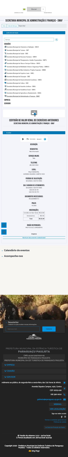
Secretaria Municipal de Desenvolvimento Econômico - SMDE (24, 80)
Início (4, 26)
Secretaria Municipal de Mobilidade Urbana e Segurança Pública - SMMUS (28, 67)
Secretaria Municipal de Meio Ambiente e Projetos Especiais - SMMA (26, 70)
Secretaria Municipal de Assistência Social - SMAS (21, 90)
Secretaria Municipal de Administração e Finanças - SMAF (23, 96)
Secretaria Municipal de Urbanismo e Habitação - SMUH (23, 47)
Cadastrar (49, 329)
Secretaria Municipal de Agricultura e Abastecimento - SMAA (24, 93)
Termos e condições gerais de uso (55, 420)
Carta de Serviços (12, 26)
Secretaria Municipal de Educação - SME (18, 76)
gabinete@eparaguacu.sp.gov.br (49, 399)
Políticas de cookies (60, 422)
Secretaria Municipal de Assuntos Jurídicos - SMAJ (21, 86)
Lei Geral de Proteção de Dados (55, 427)
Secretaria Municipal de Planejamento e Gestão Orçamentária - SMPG (27, 60)
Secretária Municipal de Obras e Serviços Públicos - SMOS (23, 63)
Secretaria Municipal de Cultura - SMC (18, 83)
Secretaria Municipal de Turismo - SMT (18, 50)
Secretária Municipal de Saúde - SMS (17, 53)
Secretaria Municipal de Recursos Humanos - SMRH (22, 57)
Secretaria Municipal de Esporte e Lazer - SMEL (20, 73)
